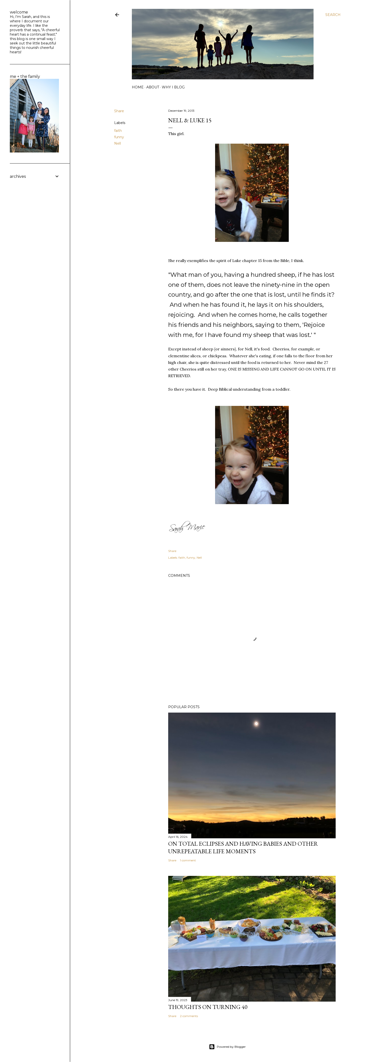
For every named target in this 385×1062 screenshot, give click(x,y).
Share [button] (119, 111)
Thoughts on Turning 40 (208, 1007)
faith (118, 130)
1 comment (188, 860)
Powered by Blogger (227, 1047)
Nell (117, 143)
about (152, 87)
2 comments (189, 1016)
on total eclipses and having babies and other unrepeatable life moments (243, 847)
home (138, 87)
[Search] (333, 15)
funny (119, 137)
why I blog (173, 87)
